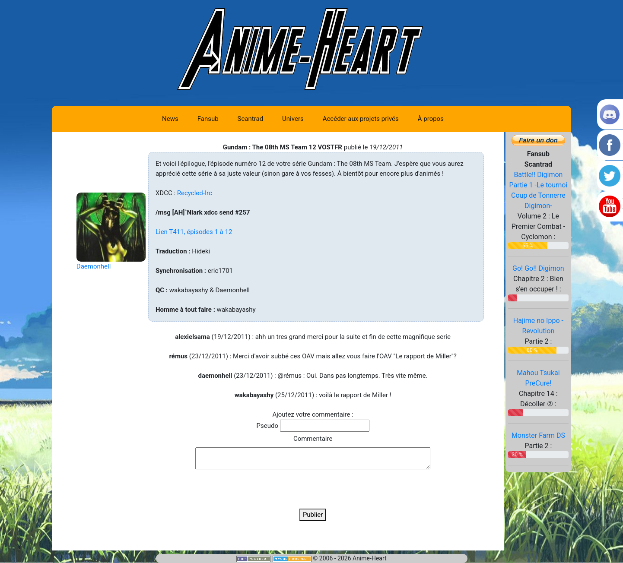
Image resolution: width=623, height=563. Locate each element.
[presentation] (312, 489)
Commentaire (312, 439)
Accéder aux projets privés (361, 119)
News (170, 119)
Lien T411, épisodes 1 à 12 (194, 232)
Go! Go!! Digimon (538, 268)
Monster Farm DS (538, 435)
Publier (313, 515)
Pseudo (267, 426)
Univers (293, 119)
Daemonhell (93, 266)
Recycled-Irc (194, 193)
